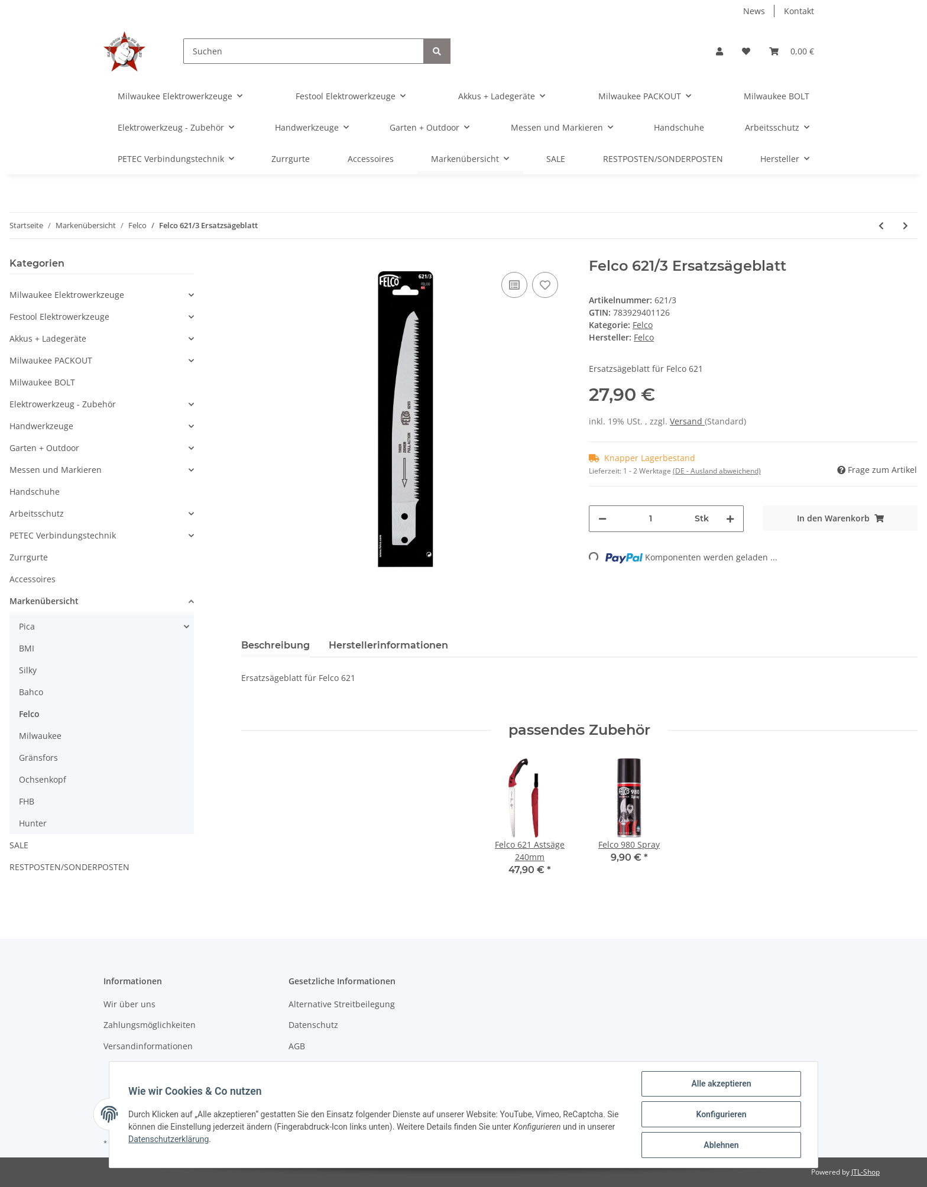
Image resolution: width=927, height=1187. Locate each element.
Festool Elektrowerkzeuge (59, 316)
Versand (687, 421)
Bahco (31, 692)
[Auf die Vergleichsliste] (514, 285)
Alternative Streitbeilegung (342, 1004)
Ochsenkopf (42, 779)
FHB (26, 801)
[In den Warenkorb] (840, 518)
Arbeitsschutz (36, 513)
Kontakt (799, 11)
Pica (27, 626)
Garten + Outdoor (44, 447)
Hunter (33, 823)
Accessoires (32, 579)
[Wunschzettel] (746, 51)
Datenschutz (313, 1024)
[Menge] (650, 518)
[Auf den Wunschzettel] (545, 285)
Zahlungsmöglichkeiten (149, 1024)
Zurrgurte (28, 557)
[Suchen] (303, 51)
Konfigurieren (721, 1114)
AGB (297, 1046)
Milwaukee (40, 735)
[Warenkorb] (792, 51)
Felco (643, 324)
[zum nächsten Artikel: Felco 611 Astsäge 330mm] (905, 225)
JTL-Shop (865, 1172)
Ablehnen (721, 1145)
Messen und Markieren (55, 469)
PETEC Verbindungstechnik (62, 535)
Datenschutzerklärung (168, 1139)
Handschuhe (34, 491)
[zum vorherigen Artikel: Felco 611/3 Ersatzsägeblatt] (881, 225)
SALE (18, 845)
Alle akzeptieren (721, 1083)
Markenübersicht (44, 601)
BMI (26, 648)
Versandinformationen (148, 1046)
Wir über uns (129, 1004)
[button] (719, 51)
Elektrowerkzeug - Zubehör (62, 404)
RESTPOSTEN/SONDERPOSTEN (69, 867)
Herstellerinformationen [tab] (388, 645)
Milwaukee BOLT (42, 382)
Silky (28, 670)
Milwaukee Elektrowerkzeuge (66, 294)
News (754, 11)
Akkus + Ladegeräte (47, 338)
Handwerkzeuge (41, 426)
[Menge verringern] (602, 518)
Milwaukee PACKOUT (50, 360)
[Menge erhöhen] (730, 518)
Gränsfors (38, 757)
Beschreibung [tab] (275, 645)
